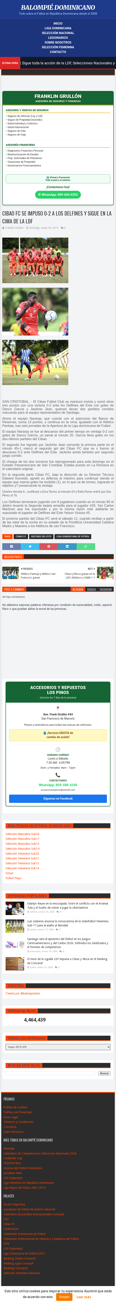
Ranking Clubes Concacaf (20, 1258)
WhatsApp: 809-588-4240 (58, 785)
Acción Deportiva (14, 1204)
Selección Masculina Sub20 (22, 834)
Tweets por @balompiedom (23, 993)
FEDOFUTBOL (12, 1163)
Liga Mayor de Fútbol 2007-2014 (24, 1187)
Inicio (58, 23)
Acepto (64, 1297)
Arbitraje (9, 1148)
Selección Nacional (58, 33)
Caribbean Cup (13, 1158)
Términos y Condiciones (18, 1122)
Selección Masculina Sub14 (22, 848)
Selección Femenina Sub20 (22, 853)
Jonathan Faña (13, 1173)
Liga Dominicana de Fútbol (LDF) (24, 1253)
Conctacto (10, 1126)
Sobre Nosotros (58, 42)
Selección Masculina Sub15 (22, 843)
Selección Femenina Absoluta (22, 1273)
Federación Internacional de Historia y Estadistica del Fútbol (41, 1238)
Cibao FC (21, 536)
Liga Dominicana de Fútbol (73, 536)
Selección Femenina (58, 47)
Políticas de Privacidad (18, 1112)
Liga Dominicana (58, 28)
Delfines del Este (41, 536)
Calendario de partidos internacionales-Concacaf (34, 1214)
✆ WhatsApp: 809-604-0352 (58, 195)
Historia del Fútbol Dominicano (23, 1168)
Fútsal (9, 873)
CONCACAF (11, 1229)
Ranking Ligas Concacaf (18, 1263)
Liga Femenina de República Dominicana (29, 1182)
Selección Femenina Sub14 (22, 868)
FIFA (6, 1243)
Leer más (84, 1297)
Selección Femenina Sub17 (22, 858)
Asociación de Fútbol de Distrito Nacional (29, 1209)
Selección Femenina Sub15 (22, 863)
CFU (6, 1219)
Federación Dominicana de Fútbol (24, 1234)
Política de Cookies (15, 1107)
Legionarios (58, 38)
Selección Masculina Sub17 (22, 838)
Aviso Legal (11, 1117)
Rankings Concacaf (15, 1268)
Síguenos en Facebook (58, 798)
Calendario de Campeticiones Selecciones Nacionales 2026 (40, 1153)
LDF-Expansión (13, 1178)
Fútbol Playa (13, 878)
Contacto (58, 52)
